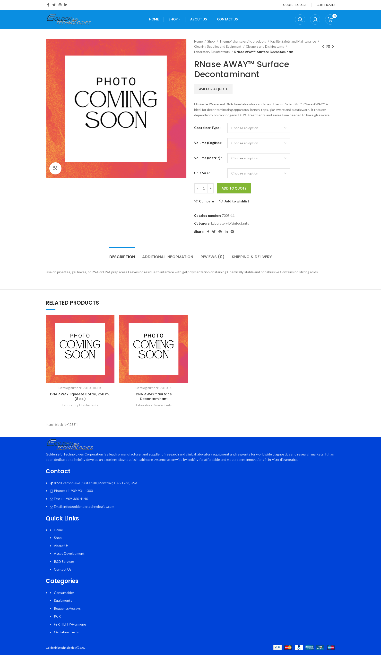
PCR (57, 616)
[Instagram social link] (60, 5)
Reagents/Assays (67, 608)
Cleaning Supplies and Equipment (218, 46)
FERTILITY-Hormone (70, 624)
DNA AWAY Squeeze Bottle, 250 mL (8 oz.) (80, 396)
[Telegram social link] (232, 231)
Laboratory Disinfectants (212, 52)
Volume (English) (207, 143)
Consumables (64, 593)
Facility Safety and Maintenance (293, 41)
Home (198, 41)
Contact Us (62, 569)
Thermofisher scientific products (243, 41)
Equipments (63, 600)
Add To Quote (234, 188)
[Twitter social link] (54, 5)
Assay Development (69, 553)
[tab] (122, 254)
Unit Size (201, 173)
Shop (211, 41)
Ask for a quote (213, 89)
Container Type (206, 128)
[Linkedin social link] (66, 5)
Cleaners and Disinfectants (265, 46)
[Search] (300, 19)
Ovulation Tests (66, 632)
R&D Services (64, 561)
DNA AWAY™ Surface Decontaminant (154, 396)
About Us (61, 546)
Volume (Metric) (207, 158)
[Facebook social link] (48, 5)
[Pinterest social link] (220, 231)
